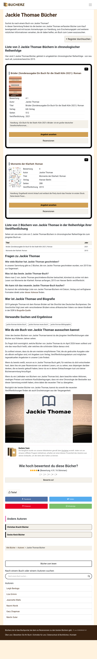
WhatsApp (70, 506)
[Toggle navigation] (90, 4)
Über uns (8, 635)
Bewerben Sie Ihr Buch (23, 635)
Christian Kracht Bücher (18, 527)
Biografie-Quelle (24, 310)
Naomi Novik (12, 606)
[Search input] (47, 576)
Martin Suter (12, 617)
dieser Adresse (31, 292)
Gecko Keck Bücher (16, 535)
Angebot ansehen (48, 134)
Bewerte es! (48, 480)
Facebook (26, 499)
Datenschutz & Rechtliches (58, 635)
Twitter (70, 499)
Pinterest (26, 506)
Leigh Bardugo (13, 588)
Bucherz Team (24, 448)
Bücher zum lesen (48, 563)
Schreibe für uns (39, 635)
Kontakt (73, 635)
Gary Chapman (13, 611)
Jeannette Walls (14, 600)
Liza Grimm (12, 594)
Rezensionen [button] (48, 141)
